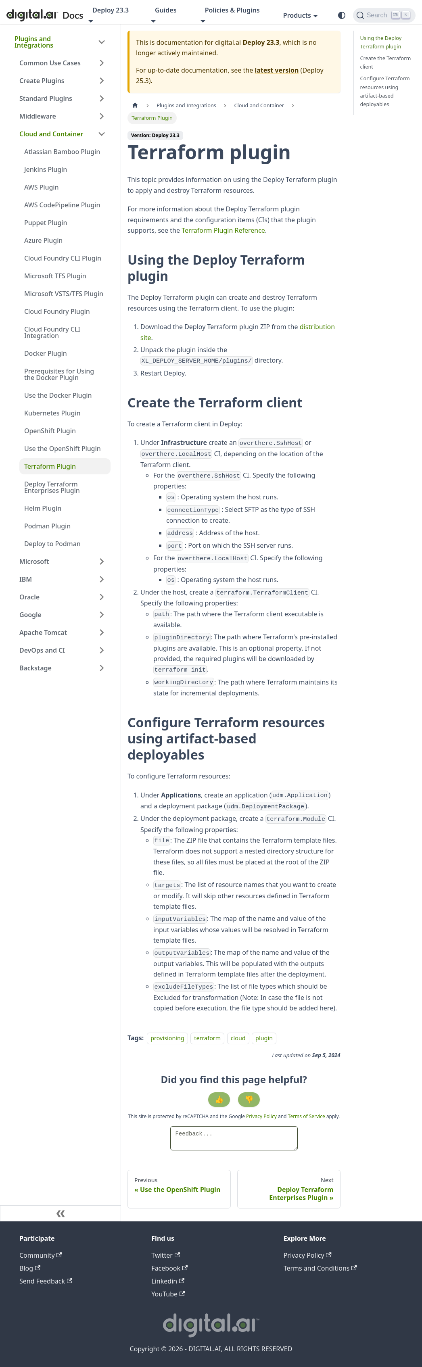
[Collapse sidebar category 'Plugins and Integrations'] (102, 42)
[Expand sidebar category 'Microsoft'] (102, 561)
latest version (277, 70)
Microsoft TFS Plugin (55, 275)
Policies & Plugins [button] (232, 10)
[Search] (384, 15)
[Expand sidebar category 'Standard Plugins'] (102, 98)
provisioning (167, 1038)
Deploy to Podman (52, 543)
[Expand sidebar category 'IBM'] (102, 579)
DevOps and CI (42, 650)
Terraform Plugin (50, 466)
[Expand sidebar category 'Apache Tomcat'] (102, 632)
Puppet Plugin (45, 222)
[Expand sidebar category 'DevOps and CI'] (102, 650)
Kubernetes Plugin (52, 413)
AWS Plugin (41, 187)
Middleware (37, 116)
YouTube (168, 1294)
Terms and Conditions (320, 1268)
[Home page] (135, 105)
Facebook (169, 1268)
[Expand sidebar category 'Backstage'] (102, 668)
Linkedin (167, 1281)
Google (30, 614)
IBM (25, 579)
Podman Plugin (47, 526)
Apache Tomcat (43, 632)
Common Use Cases (50, 62)
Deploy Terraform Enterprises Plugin (52, 487)
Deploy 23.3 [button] (110, 10)
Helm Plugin (42, 508)
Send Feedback (45, 1281)
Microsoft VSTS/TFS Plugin (63, 293)
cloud (238, 1038)
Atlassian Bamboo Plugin (62, 151)
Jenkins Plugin (45, 169)
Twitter (165, 1255)
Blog (29, 1268)
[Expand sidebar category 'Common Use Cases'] (102, 63)
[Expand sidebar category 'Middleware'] (102, 116)
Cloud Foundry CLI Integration (52, 332)
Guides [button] (166, 10)
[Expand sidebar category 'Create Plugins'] (102, 81)
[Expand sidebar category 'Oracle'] (102, 597)
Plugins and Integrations (34, 42)
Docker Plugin (45, 353)
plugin (264, 1038)
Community (40, 1255)
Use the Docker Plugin (58, 395)
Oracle (29, 597)
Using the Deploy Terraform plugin (381, 42)
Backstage (35, 668)
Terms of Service (306, 1116)
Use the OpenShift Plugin (62, 448)
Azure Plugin (43, 240)
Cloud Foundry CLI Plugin (62, 258)
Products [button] (297, 15)
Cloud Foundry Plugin (57, 311)
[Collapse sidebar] (60, 1213)
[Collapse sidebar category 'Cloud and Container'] (102, 134)
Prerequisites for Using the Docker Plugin (59, 374)
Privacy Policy (262, 1116)
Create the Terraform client (385, 62)
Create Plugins (42, 80)
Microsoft (34, 561)
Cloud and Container (51, 133)
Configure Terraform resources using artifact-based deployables (385, 91)
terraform (207, 1038)
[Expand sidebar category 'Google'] (102, 615)
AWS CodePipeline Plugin (62, 204)
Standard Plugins (45, 98)
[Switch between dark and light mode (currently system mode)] (341, 15)
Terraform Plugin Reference (223, 230)
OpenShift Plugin (50, 430)
